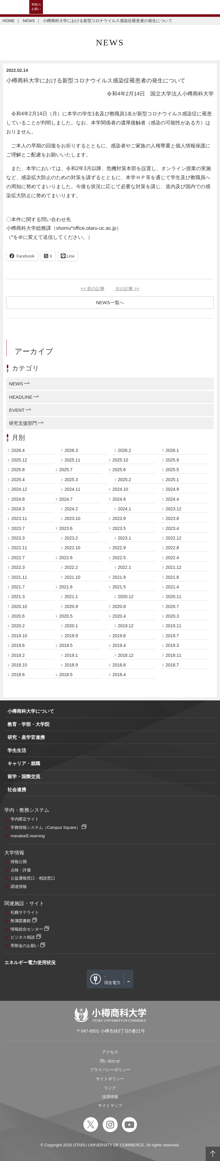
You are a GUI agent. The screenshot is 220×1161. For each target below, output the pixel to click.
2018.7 (172, 664)
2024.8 (18, 499)
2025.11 (72, 459)
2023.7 (18, 528)
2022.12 (173, 538)
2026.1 (172, 450)
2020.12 (126, 596)
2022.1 (124, 567)
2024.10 (120, 489)
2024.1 (124, 508)
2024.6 (119, 499)
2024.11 (72, 489)
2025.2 (124, 479)
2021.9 (119, 577)
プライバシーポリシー (110, 1069)
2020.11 (173, 596)
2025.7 (66, 469)
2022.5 (119, 557)
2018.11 (173, 655)
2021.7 (18, 586)
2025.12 (19, 459)
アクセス (110, 1052)
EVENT (17, 410)
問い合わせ (110, 1061)
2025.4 (18, 479)
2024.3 (18, 508)
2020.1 (71, 625)
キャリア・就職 (23, 763)
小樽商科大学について (30, 711)
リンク (110, 1087)
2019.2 (18, 655)
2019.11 (173, 625)
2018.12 (126, 655)
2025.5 (172, 469)
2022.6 (66, 557)
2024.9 (172, 489)
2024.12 (19, 489)
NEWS (29, 20)
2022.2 (71, 567)
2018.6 (18, 674)
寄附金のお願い (25, 945)
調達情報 (19, 886)
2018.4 (119, 674)
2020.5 (66, 616)
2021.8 (172, 577)
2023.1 (124, 538)
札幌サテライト (25, 912)
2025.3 (71, 479)
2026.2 (124, 450)
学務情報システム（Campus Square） (45, 827)
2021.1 (71, 596)
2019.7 (172, 635)
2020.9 (71, 606)
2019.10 (19, 635)
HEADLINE (20, 397)
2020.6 (18, 616)
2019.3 (172, 645)
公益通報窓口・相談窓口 (33, 878)
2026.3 (71, 450)
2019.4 (119, 645)
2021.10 (72, 577)
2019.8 (119, 635)
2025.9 (172, 459)
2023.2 (71, 538)
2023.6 (66, 528)
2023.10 (72, 518)
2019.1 (71, 655)
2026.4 (18, 450)
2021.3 (18, 596)
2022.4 (172, 557)
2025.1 (172, 479)
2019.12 (126, 625)
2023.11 (19, 518)
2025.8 (18, 469)
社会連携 (16, 789)
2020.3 (172, 616)
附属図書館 (21, 920)
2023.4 (172, 528)
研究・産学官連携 (26, 737)
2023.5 (119, 528)
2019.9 (71, 635)
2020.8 (119, 606)
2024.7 (66, 499)
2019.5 (66, 645)
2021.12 (173, 567)
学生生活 (16, 750)
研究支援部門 (23, 423)
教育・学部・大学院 (28, 724)
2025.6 (119, 469)
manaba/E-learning (28, 836)
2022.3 (18, 567)
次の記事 (127, 288)
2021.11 (19, 577)
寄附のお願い (36, 7)
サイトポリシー (110, 1078)
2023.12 (173, 508)
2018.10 (19, 664)
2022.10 (72, 547)
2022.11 (19, 547)
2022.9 (119, 547)
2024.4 (172, 499)
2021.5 (119, 586)
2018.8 (119, 664)
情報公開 (19, 861)
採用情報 (110, 1096)
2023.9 (119, 518)
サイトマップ (110, 1105)
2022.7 (18, 557)
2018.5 (66, 674)
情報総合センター (27, 929)
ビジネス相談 (23, 937)
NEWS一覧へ (110, 302)
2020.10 (19, 606)
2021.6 (66, 586)
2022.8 (172, 547)
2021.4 (172, 586)
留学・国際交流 (23, 776)
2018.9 (71, 664)
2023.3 (18, 538)
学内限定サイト (25, 819)
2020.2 (18, 625)
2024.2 (71, 508)
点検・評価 (21, 870)
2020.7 (172, 606)
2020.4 (119, 616)
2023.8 (172, 518)
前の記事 (93, 288)
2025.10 (120, 459)
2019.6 (18, 645)
